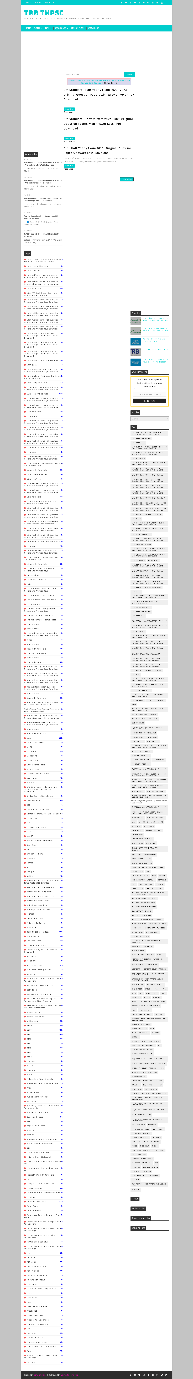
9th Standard (33, 729)
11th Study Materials (37, 470)
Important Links (35, 919)
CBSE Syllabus (34, 801)
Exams (37, 29)
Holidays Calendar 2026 (38, 910)
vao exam (31, 1363)
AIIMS (29, 747)
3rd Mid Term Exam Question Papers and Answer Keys (40, 610)
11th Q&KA (32, 452)
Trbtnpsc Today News (37, 1343)
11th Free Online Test (37, 394)
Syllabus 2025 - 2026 (37, 1202)
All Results (32, 756)
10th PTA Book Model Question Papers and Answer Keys (40, 294)
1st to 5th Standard (36, 580)
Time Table (32, 1285)
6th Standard (33, 645)
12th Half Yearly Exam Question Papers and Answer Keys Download (41, 485)
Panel (30, 1057)
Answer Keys (33, 770)
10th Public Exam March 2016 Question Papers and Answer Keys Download (41, 345)
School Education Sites (38, 1153)
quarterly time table (37, 1113)
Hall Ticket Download (37, 906)
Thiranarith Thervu (36, 1280)
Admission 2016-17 (36, 743)
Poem (30, 1075)
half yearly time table (38, 901)
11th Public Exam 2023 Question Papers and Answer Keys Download (41, 442)
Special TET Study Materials (40, 1175)
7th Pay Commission (37, 654)
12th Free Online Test (37, 475)
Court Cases (33, 819)
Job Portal (32, 928)
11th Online (32, 417)
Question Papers (35, 1117)
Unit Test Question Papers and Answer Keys (149, 1026)
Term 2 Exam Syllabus (38, 1242)
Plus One (31, 1070)
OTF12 (30, 1035)
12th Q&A (31, 546)
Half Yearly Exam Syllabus (40, 892)
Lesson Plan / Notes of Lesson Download (146, 783)
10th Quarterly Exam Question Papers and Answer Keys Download (41, 371)
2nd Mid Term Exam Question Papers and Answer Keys (40, 590)
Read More (69, 109)
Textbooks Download (37, 1276)
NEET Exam (32, 990)
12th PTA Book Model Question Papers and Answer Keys (40, 503)
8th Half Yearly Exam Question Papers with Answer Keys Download (41, 675)
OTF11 (30, 1030)
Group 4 (30, 872)
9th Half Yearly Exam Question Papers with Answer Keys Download (41, 717)
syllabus (31, 1198)
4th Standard (33, 629)
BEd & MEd (32, 783)
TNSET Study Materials (38, 1307)
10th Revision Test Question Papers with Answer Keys (148, 371)
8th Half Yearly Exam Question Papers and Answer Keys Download (41, 668)
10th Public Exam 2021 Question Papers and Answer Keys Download (41, 308)
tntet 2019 (32, 1311)
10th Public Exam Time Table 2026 (44, 361)
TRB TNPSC (44, 12)
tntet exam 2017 (35, 1316)
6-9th (29, 640)
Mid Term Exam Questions (40, 970)
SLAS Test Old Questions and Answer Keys (43, 1163)
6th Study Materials (36, 649)
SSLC (29, 1180)
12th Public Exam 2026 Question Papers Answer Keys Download (41, 536)
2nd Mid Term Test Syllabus (40, 596)
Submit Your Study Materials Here (43, 1193)
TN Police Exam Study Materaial (43, 1289)
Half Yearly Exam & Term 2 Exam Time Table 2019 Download (41, 882)
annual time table (36, 765)
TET (28, 1253)
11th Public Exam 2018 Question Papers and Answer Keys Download (41, 422)
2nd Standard (33, 605)
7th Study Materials (36, 663)
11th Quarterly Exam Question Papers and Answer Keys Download (41, 458)
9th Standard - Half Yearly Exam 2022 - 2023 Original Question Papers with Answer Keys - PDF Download (96, 95)
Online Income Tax (36, 1017)
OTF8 (29, 1048)
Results (30, 1135)
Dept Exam (32, 845)
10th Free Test (34, 271)
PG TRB (30, 1066)
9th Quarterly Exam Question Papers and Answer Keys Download (41, 724)
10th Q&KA (32, 365)
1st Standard (33, 576)
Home (28, 2)
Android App (33, 761)
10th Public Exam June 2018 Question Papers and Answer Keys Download (41, 336)
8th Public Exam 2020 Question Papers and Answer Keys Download (41, 681)
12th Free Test (34, 479)
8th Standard (33, 694)
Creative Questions (36, 827)
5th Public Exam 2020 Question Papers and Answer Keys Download (41, 634)
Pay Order (32, 1062)
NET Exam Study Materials (40, 995)
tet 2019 (31, 1258)
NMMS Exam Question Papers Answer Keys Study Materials (40, 1000)
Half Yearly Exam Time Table (41, 897)
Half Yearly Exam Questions (40, 888)
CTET (29, 832)
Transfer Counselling (37, 1325)
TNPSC (30, 1302)
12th (47, 29)
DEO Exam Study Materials (40, 841)
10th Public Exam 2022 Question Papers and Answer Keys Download (41, 314)
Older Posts (121, 180)
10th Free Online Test (37, 267)
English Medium (35, 854)
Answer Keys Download (38, 774)
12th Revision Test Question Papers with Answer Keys (148, 527)
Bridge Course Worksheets (40, 796)
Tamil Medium (34, 1211)
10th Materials (34, 289)
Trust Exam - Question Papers (42, 1347)
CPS (28, 823)
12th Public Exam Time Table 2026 (44, 542)
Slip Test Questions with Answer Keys (149, 905)
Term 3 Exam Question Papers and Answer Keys (147, 961)
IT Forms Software (36, 923)
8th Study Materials (36, 698)
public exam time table (39, 1097)
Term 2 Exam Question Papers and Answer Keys (147, 946)
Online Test (32, 1021)
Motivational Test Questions (41, 986)
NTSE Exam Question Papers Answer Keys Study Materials (43, 1007)
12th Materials (34, 497)
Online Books (33, 1013)
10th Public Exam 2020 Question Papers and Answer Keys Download (41, 301)
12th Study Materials (37, 564)
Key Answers (33, 937)
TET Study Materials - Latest (156, 191)
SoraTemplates (40, 1375)
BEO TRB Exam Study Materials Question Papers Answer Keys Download (40, 789)
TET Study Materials (36, 1267)
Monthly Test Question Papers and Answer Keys (147, 801)
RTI (28, 1148)
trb (28, 1329)
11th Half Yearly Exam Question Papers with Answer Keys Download (41, 406)
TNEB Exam (32, 1298)
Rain (29, 1122)
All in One (31, 752)
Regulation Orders (36, 1126)
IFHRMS (30, 914)
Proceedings (33, 1093)
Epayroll (31, 859)
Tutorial (31, 1351)
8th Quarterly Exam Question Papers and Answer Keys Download (41, 688)
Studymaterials (34, 1189)
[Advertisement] (96, 52)
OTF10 (30, 1026)
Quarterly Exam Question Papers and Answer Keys (148, 861)
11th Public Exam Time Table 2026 (44, 448)
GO (28, 868)
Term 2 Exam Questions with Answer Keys (148, 951)
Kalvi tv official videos (38, 932)
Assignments (33, 778)
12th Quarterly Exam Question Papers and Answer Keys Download (41, 552)
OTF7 (29, 1044)
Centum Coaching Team (38, 810)
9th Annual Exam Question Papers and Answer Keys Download (42, 704)
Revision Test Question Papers (42, 1140)
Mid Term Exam (34, 966)
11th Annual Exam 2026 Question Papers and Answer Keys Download (41, 389)
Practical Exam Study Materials (42, 1084)
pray (29, 1088)
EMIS (29, 850)
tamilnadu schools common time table (149, 935)
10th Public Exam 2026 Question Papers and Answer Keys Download (41, 328)
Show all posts (110, 83)
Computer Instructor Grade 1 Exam (44, 814)
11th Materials (34, 412)
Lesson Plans (78, 29)
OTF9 (29, 1053)
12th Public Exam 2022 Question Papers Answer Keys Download (41, 523)
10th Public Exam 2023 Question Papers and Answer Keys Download (41, 321)
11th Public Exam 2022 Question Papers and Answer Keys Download (41, 436)
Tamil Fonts (33, 1206)
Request (31, 1131)
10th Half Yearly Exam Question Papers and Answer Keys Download (41, 276)
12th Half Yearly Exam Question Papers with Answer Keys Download (41, 491)
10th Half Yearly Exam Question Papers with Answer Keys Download (41, 283)
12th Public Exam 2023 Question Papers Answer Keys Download (41, 530)
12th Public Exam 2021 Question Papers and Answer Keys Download (41, 516)
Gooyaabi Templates (69, 1375)
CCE (28, 805)
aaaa (29, 738)
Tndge (30, 1294)
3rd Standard (33, 625)
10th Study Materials (37, 383)
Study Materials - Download (40, 1184)
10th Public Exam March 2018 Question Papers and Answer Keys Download (41, 354)
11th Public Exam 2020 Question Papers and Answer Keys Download (41, 429)
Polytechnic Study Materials (41, 1079)
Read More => (70, 112)
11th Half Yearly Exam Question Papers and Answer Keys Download (41, 400)
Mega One (32, 961)
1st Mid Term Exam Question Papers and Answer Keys (39, 570)
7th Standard (33, 658)
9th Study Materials (36, 734)
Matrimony (49, 2)
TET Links (31, 1262)
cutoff (30, 836)
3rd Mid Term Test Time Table (41, 620)
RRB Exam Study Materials (40, 1144)
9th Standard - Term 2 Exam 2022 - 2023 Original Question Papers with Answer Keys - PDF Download (96, 124)
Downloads (60, 29)
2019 (29, 584)
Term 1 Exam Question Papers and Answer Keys (147, 940)
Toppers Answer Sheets (38, 1320)
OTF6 (29, 1039)
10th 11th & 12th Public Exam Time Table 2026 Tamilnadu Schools (42, 261)
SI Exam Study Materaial (39, 1157)
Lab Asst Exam (34, 941)
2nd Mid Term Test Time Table (42, 600)
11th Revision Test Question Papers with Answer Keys (148, 444)
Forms (38, 2)
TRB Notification (35, 1338)
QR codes (31, 1102)
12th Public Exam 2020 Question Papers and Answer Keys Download (41, 509)
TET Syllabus (33, 1271)
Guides (30, 876)
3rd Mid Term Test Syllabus (40, 616)
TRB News (31, 1334)
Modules (31, 975)
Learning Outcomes (36, 946)
